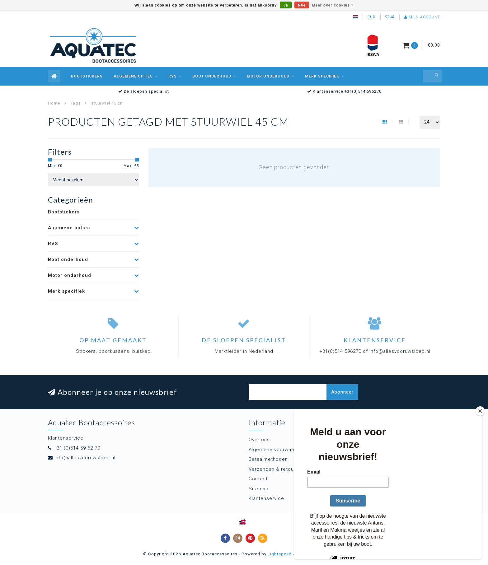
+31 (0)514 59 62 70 (77, 448)
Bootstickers (87, 76)
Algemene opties (133, 76)
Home (54, 103)
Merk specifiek (322, 76)
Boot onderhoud (211, 76)
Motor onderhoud (268, 76)
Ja (285, 5)
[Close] (480, 411)
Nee (302, 5)
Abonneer (342, 392)
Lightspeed (280, 553)
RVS (172, 76)
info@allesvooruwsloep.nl (84, 457)
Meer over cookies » (333, 5)
